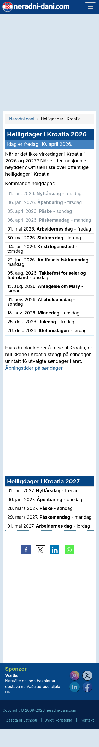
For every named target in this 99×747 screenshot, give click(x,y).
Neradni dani (21, 118)
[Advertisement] (49, 62)
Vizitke (12, 675)
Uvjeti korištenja (58, 720)
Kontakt (87, 720)
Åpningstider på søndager (33, 368)
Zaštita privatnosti (21, 720)
